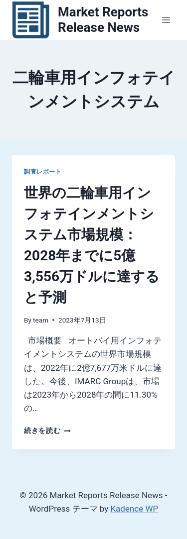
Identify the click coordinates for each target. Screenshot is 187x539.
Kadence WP (134, 509)
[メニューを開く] (166, 19)
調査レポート (43, 171)
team (40, 320)
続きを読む (47, 430)
